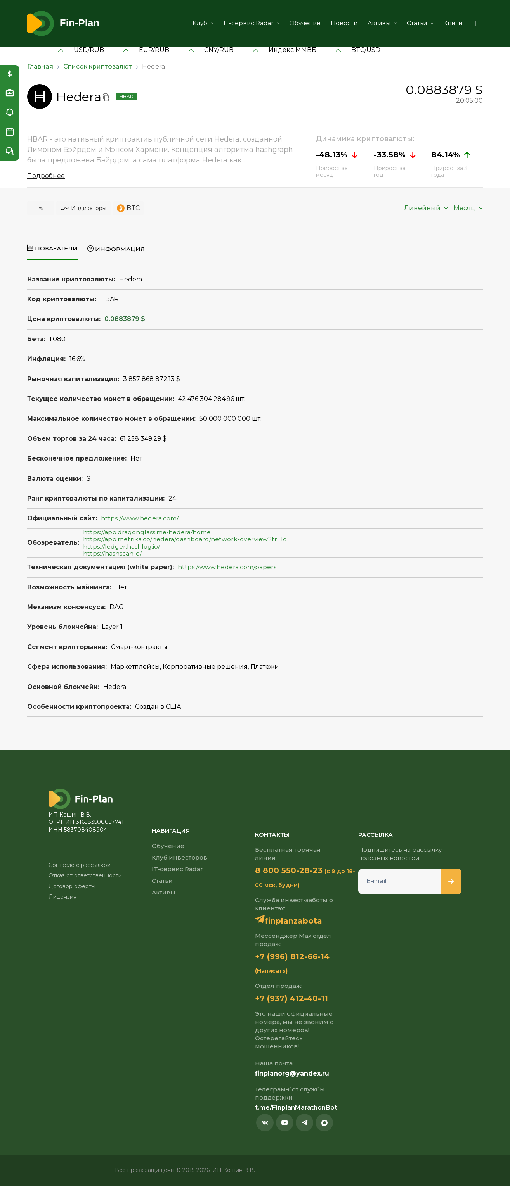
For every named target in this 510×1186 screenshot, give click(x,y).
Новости (344, 23)
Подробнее (46, 176)
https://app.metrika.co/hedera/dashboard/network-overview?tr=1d (185, 539)
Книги (452, 23)
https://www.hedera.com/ (140, 518)
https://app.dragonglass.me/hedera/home (147, 532)
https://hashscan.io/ (112, 553)
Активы (382, 23)
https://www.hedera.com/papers (227, 567)
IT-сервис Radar (251, 23)
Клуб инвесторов (179, 857)
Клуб (203, 23)
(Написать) (271, 970)
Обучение (305, 23)
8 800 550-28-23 (289, 870)
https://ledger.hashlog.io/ (121, 546)
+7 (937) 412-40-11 (291, 998)
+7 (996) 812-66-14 (292, 956)
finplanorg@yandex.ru (292, 1073)
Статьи (420, 23)
